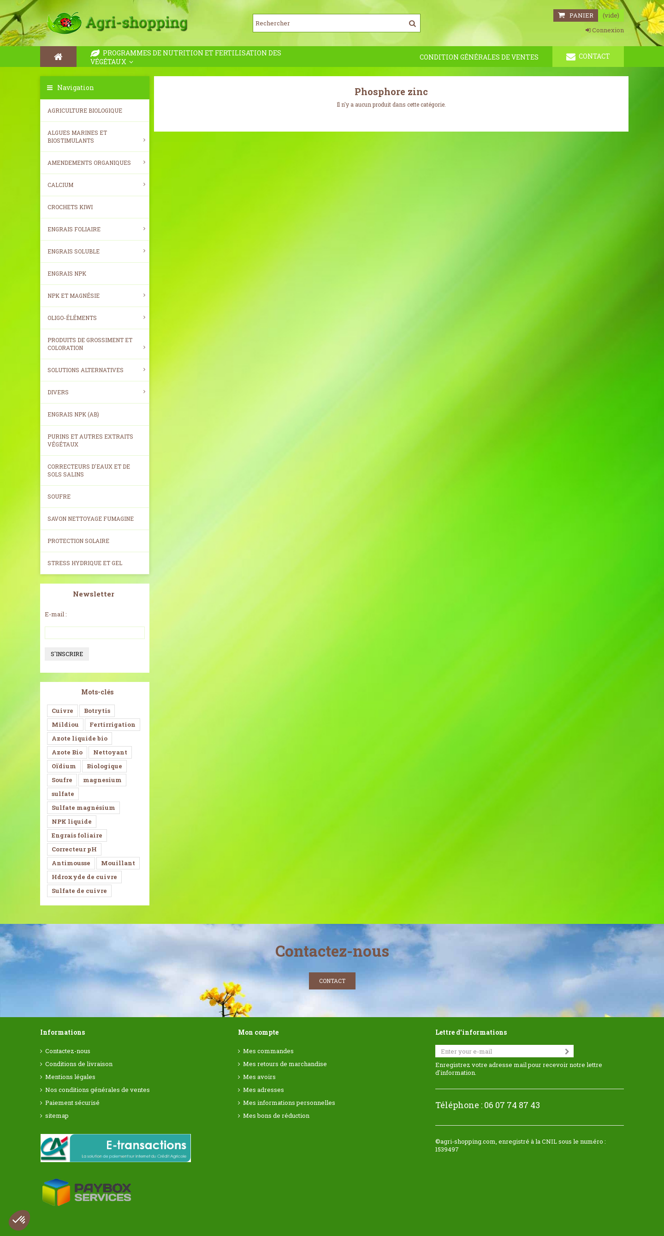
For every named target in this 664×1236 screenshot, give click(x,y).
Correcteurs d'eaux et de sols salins (88, 470)
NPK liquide (72, 821)
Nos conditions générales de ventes (97, 1090)
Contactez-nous (67, 1051)
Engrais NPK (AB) (73, 414)
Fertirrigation (112, 724)
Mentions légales (70, 1077)
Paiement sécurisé (72, 1103)
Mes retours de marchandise (285, 1064)
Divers (96, 392)
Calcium (96, 184)
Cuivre (62, 710)
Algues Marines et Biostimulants (96, 136)
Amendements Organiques (96, 162)
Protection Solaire (78, 540)
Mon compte (258, 1032)
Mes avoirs (259, 1077)
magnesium (102, 780)
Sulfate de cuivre (79, 890)
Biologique (104, 766)
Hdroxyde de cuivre (84, 877)
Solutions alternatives (96, 370)
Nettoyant (110, 752)
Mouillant (118, 863)
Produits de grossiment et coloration (96, 343)
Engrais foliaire (96, 229)
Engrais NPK (66, 273)
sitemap (57, 1116)
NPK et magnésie (96, 295)
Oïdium (64, 766)
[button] (19, 1220)
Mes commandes (268, 1051)
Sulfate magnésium (83, 807)
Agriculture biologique (84, 110)
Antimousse (71, 863)
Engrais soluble (96, 251)
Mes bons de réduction (276, 1116)
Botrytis (97, 710)
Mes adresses (263, 1090)
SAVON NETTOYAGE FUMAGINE (90, 518)
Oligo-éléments (96, 317)
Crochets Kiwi (70, 207)
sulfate (63, 794)
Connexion (605, 30)
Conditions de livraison (79, 1064)
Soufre (59, 496)
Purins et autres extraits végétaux (90, 440)
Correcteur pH (74, 849)
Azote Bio (67, 752)
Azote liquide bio (79, 738)
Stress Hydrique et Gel (84, 563)
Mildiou (65, 724)
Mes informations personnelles (289, 1103)
